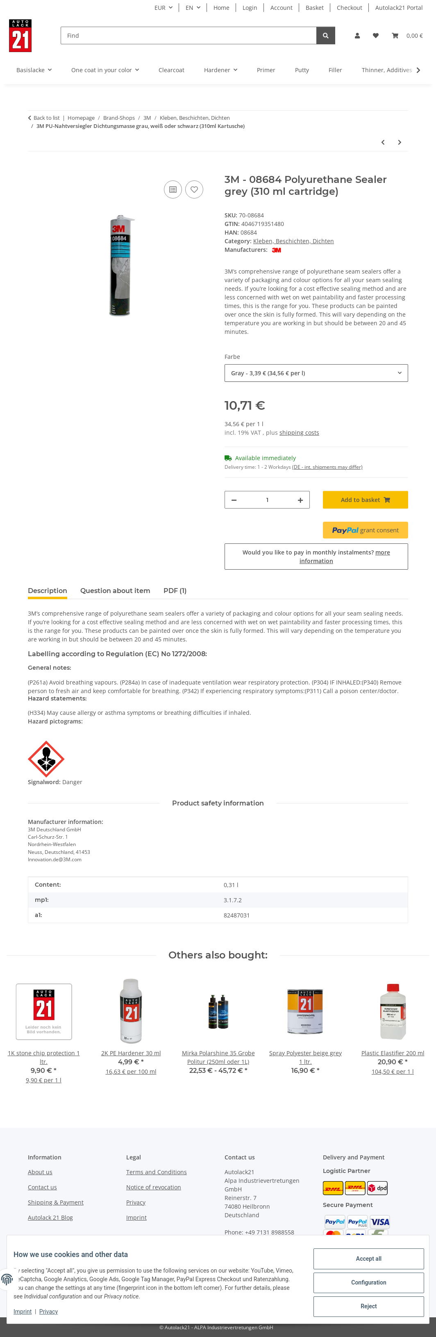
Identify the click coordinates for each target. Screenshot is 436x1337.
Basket (315, 7)
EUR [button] (160, 7)
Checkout (349, 7)
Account (281, 7)
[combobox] (316, 373)
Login (250, 7)
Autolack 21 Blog (50, 1217)
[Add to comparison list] (173, 189)
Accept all (362, 1262)
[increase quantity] (300, 499)
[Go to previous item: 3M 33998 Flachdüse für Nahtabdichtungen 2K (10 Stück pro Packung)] (383, 142)
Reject (362, 1304)
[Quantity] (267, 499)
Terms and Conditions (156, 1172)
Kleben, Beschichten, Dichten (293, 241)
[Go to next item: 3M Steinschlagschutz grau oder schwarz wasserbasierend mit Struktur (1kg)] (399, 142)
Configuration (362, 1283)
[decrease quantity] (234, 499)
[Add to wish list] (194, 189)
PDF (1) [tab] (175, 591)
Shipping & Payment (56, 1202)
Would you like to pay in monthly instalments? (316, 556)
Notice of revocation (153, 1187)
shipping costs (299, 432)
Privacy (55, 1312)
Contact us (42, 1187)
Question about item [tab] (115, 591)
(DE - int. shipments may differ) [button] (327, 466)
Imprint (29, 1312)
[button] (357, 35)
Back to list (47, 117)
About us (40, 1172)
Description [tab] (47, 591)
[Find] (189, 35)
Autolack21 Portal (399, 7)
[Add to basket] (34, 169)
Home (221, 7)
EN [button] (189, 7)
